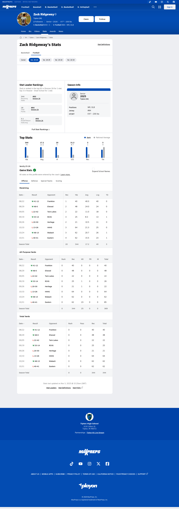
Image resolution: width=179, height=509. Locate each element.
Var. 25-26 (34, 60)
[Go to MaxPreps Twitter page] (98, 464)
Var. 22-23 (70, 60)
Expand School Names (101, 170)
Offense (24, 181)
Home (23, 31)
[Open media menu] (160, 7)
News (61, 31)
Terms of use (89, 474)
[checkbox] (93, 169)
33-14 (36, 217)
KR (82, 259)
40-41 (35, 238)
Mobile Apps (47, 474)
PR (90, 259)
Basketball (25, 52)
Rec (66, 195)
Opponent (51, 195)
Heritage (50, 222)
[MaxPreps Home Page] (21, 37)
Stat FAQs (78, 388)
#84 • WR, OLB (63, 25)
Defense (34, 181)
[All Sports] (95, 7)
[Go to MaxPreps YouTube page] (81, 464)
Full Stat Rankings (41, 129)
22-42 (35, 211)
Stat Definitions (104, 44)
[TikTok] (150, 1)
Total (106, 259)
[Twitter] (168, 1)
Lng (97, 195)
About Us (35, 474)
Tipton (31, 37)
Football (25, 6)
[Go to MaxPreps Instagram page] (89, 464)
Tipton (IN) (37, 18)
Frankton (50, 201)
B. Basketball (51, 6)
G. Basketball (67, 6)
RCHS (49, 217)
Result (34, 195)
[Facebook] (174, 1)
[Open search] (153, 7)
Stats (45, 31)
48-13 (36, 232)
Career (23, 60)
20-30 (35, 222)
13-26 (35, 227)
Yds (76, 195)
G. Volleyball (83, 6)
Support (143, 474)
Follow (102, 19)
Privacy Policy (73, 474)
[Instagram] (162, 1)
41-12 (36, 201)
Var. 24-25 (46, 60)
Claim (86, 19)
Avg (86, 195)
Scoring (59, 181)
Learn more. (65, 174)
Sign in (169, 7)
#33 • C (41, 25)
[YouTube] (156, 1)
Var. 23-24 (58, 60)
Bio (30, 31)
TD (107, 195)
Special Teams (46, 181)
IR (98, 259)
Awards (53, 31)
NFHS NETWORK (30, 2)
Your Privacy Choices (125, 474)
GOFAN (18, 2)
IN (26, 37)
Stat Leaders (51, 388)
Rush (64, 259)
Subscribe (60, 474)
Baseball (37, 6)
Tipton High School (89, 419)
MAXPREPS (7, 2)
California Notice (105, 474)
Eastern (50, 238)
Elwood (50, 206)
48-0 (36, 206)
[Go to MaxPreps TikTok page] (72, 464)
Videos (37, 31)
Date (21, 195)
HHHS (49, 227)
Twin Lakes (51, 211)
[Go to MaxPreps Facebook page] (107, 464)
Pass (82, 323)
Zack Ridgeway (45, 14)
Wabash (50, 232)
